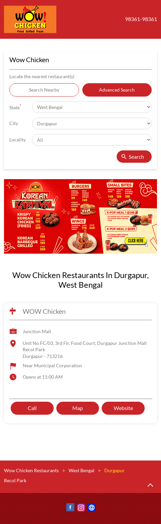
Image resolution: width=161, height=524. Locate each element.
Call (32, 408)
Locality (17, 139)
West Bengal (81, 470)
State (15, 106)
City (13, 123)
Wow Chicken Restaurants (32, 470)
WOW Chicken (44, 311)
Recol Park (15, 480)
